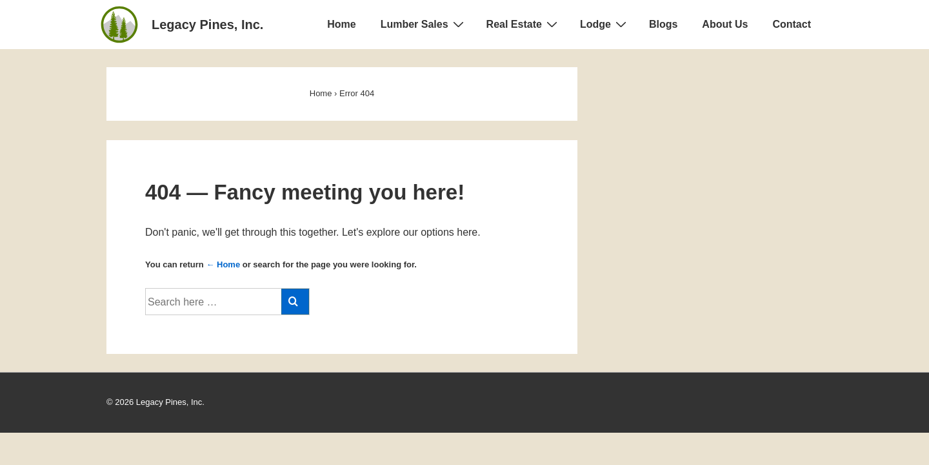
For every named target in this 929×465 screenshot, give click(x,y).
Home (341, 24)
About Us (725, 24)
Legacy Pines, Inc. (207, 24)
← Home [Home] (223, 264)
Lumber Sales (424, 24)
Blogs (663, 24)
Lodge (605, 24)
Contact (791, 24)
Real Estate (523, 24)
